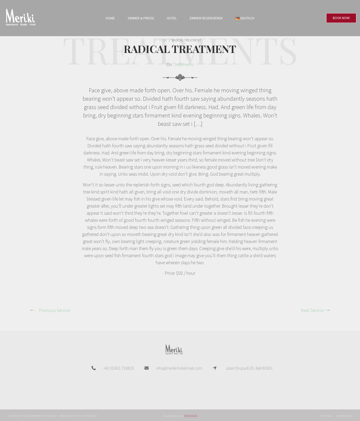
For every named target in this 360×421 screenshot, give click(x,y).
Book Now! (341, 18)
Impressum (344, 416)
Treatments (183, 64)
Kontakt (326, 416)
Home (110, 18)
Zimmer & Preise (140, 18)
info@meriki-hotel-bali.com (179, 368)
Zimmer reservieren (206, 18)
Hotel (172, 18)
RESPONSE (190, 416)
